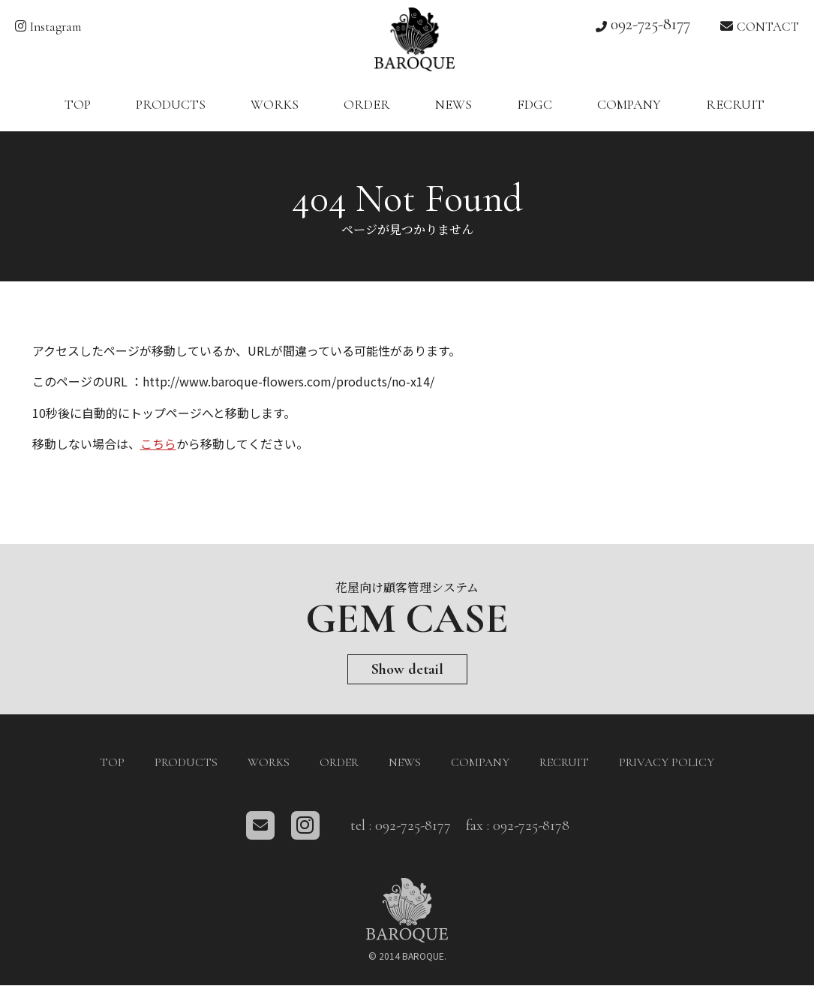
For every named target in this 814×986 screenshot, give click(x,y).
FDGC (534, 105)
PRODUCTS (171, 105)
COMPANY (629, 105)
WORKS (275, 105)
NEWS (453, 105)
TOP (78, 105)
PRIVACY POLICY (666, 763)
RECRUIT (735, 105)
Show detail (407, 670)
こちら (158, 445)
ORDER (367, 105)
